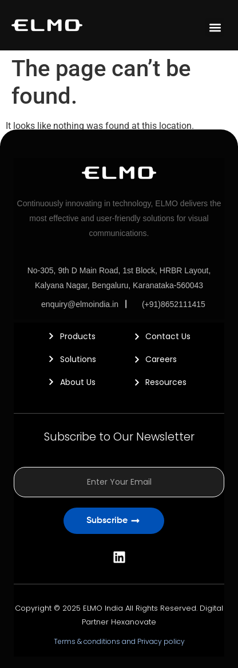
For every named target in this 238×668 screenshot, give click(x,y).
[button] (214, 27)
